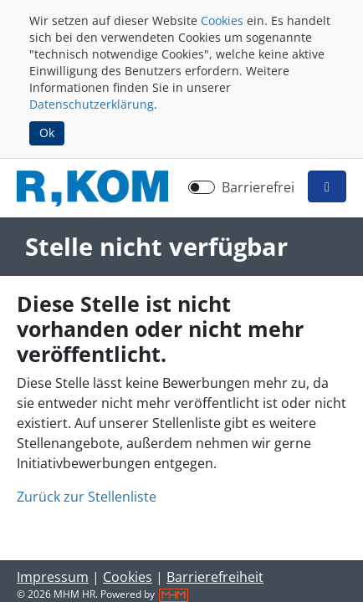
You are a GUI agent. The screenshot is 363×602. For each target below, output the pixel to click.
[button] (327, 186)
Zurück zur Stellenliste (86, 496)
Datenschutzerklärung (91, 104)
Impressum (53, 577)
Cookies (222, 20)
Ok (46, 132)
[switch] (201, 187)
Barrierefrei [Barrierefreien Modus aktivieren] (258, 187)
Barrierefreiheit (214, 577)
